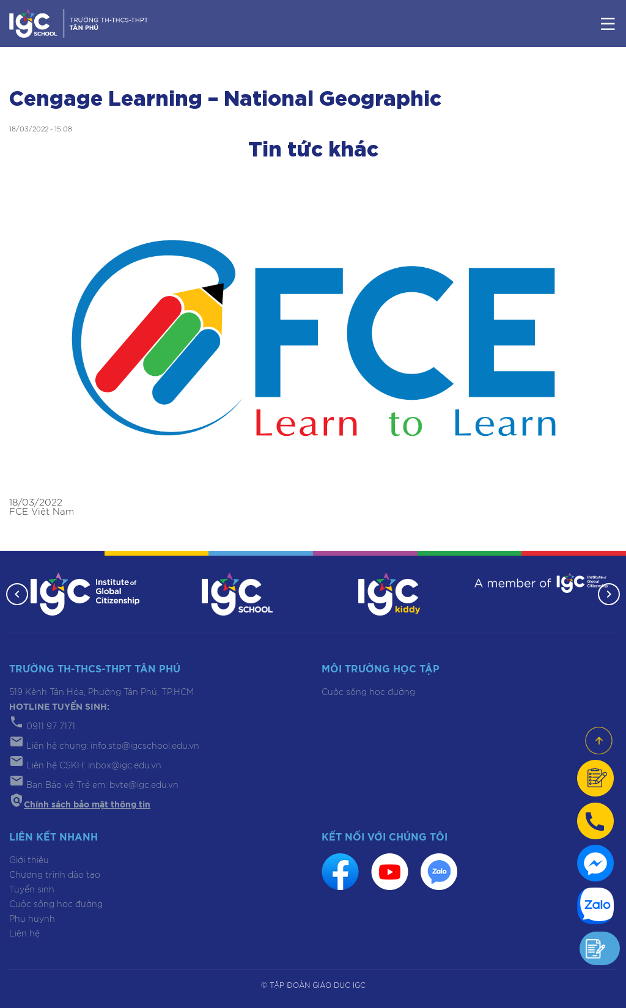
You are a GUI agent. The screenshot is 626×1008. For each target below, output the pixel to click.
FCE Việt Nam (41, 512)
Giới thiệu (29, 860)
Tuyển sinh (31, 890)
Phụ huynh (32, 919)
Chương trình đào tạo (54, 875)
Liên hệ (24, 934)
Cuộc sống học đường (368, 692)
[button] (17, 594)
